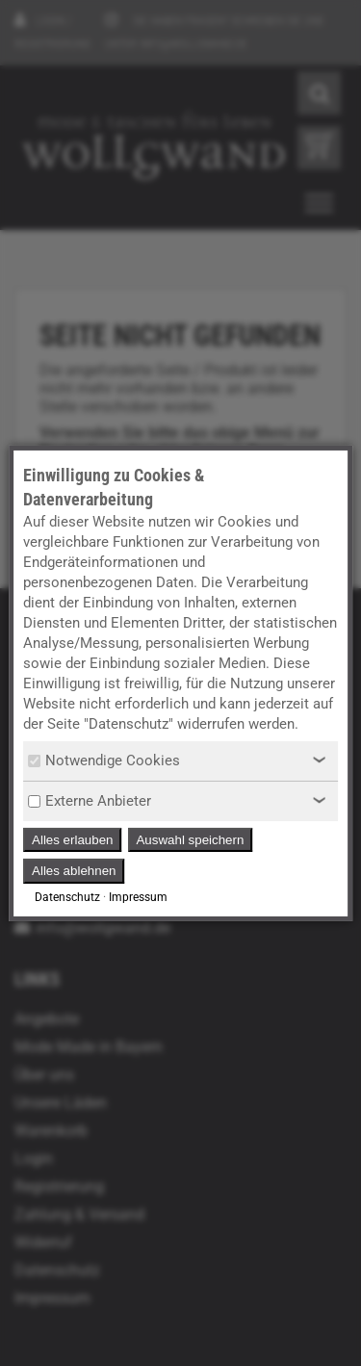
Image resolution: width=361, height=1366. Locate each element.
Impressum (138, 897)
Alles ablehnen (74, 870)
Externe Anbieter (89, 801)
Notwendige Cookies (104, 760)
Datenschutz (67, 897)
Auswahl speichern (190, 840)
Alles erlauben (72, 840)
